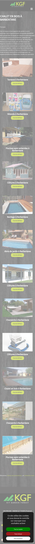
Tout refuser (18, 534)
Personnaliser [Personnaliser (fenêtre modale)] (18, 538)
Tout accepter (18, 529)
